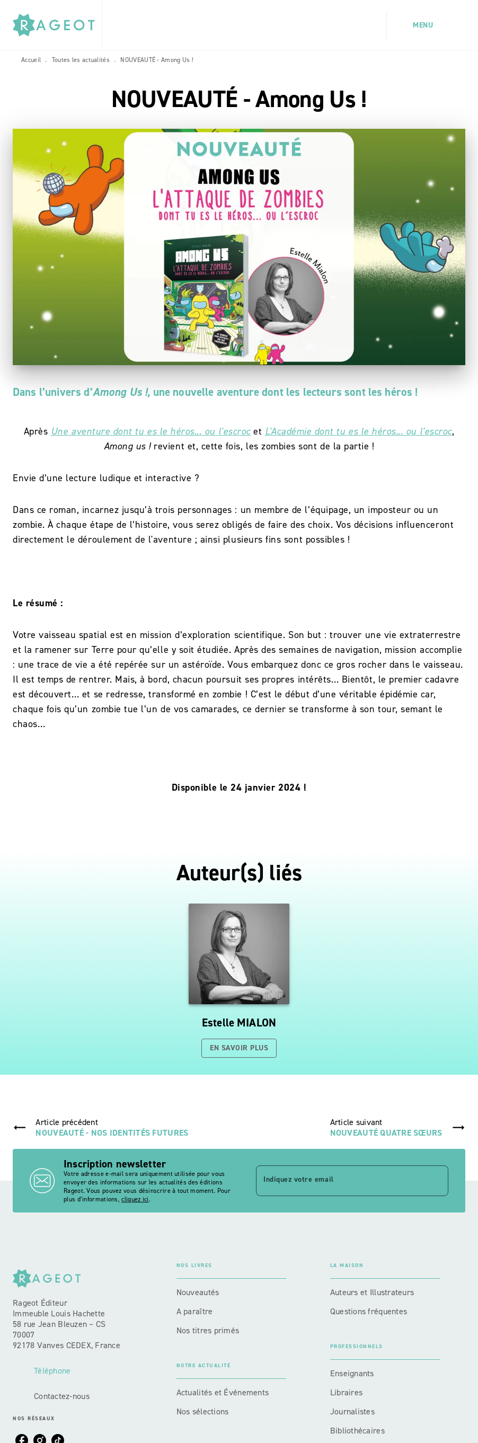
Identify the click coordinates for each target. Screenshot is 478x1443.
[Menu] (426, 25)
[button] (239, 981)
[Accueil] (57, 25)
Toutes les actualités (81, 60)
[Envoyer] (435, 1180)
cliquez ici (134, 1199)
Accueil (31, 60)
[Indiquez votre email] (339, 1180)
